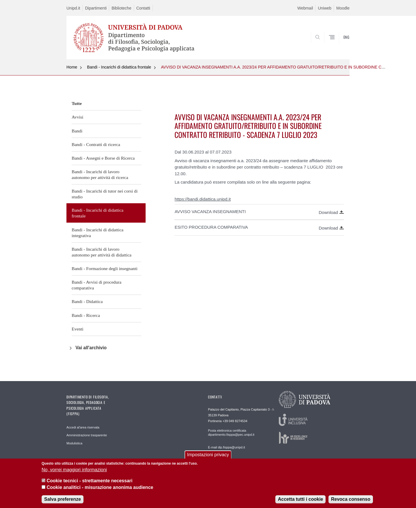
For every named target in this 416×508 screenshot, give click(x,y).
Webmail (305, 8)
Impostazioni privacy (208, 454)
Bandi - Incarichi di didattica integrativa (97, 232)
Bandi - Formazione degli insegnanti (105, 268)
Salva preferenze (62, 499)
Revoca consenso (350, 499)
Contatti (143, 8)
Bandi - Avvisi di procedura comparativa (96, 285)
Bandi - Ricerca (86, 315)
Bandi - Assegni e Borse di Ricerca (103, 158)
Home (71, 67)
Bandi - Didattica (87, 301)
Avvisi (77, 116)
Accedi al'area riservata (82, 427)
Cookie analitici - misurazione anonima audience (100, 487)
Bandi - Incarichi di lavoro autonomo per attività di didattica (101, 252)
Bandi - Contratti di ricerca (96, 144)
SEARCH (339, 45)
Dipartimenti (96, 8)
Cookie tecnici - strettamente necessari (89, 480)
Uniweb (324, 8)
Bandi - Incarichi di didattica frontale (119, 67)
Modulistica (74, 443)
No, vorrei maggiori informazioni (74, 469)
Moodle (343, 8)
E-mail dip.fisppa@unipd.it (226, 447)
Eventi (77, 328)
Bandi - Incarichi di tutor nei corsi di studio (105, 194)
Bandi (77, 130)
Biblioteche (121, 8)
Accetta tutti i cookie (300, 499)
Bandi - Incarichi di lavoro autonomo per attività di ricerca (100, 174)
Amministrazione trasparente (86, 435)
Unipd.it (73, 8)
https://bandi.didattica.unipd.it (202, 199)
